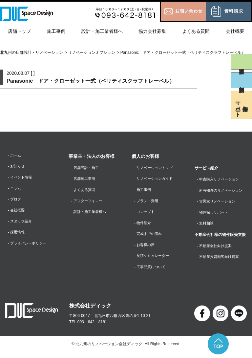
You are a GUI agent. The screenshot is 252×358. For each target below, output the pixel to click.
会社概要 (235, 31)
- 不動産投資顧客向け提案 (220, 260)
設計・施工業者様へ (102, 31)
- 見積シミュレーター (153, 260)
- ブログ (15, 201)
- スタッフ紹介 (21, 224)
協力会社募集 (152, 31)
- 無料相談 (206, 225)
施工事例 (56, 31)
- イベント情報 (21, 178)
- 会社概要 (17, 213)
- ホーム (15, 155)
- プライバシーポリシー (29, 247)
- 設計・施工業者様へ (90, 214)
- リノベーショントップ (155, 168)
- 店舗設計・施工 (86, 168)
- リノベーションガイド (155, 179)
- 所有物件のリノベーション (222, 191)
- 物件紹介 (143, 225)
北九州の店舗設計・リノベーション (31, 52)
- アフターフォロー (88, 202)
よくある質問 (196, 31)
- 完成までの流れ (149, 237)
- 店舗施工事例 (84, 179)
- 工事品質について (151, 272)
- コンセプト (145, 214)
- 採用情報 (17, 236)
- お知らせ (17, 167)
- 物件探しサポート (214, 214)
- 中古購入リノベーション (220, 179)
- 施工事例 (143, 191)
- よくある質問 (84, 191)
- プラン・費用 (147, 202)
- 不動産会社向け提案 (216, 248)
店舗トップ (19, 31)
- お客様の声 (145, 248)
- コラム (15, 190)
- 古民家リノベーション (218, 202)
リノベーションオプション (91, 52)
